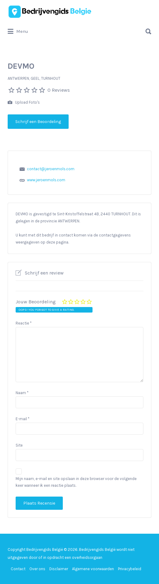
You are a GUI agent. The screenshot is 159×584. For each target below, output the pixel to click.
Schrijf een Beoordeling (38, 121)
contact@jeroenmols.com (50, 169)
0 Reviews (58, 90)
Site (19, 445)
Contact (18, 569)
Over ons (37, 569)
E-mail (22, 419)
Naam (22, 392)
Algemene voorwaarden (93, 569)
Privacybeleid (129, 569)
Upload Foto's (24, 102)
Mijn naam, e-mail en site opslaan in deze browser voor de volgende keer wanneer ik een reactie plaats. (76, 482)
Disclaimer (58, 569)
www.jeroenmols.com (46, 180)
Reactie (24, 323)
